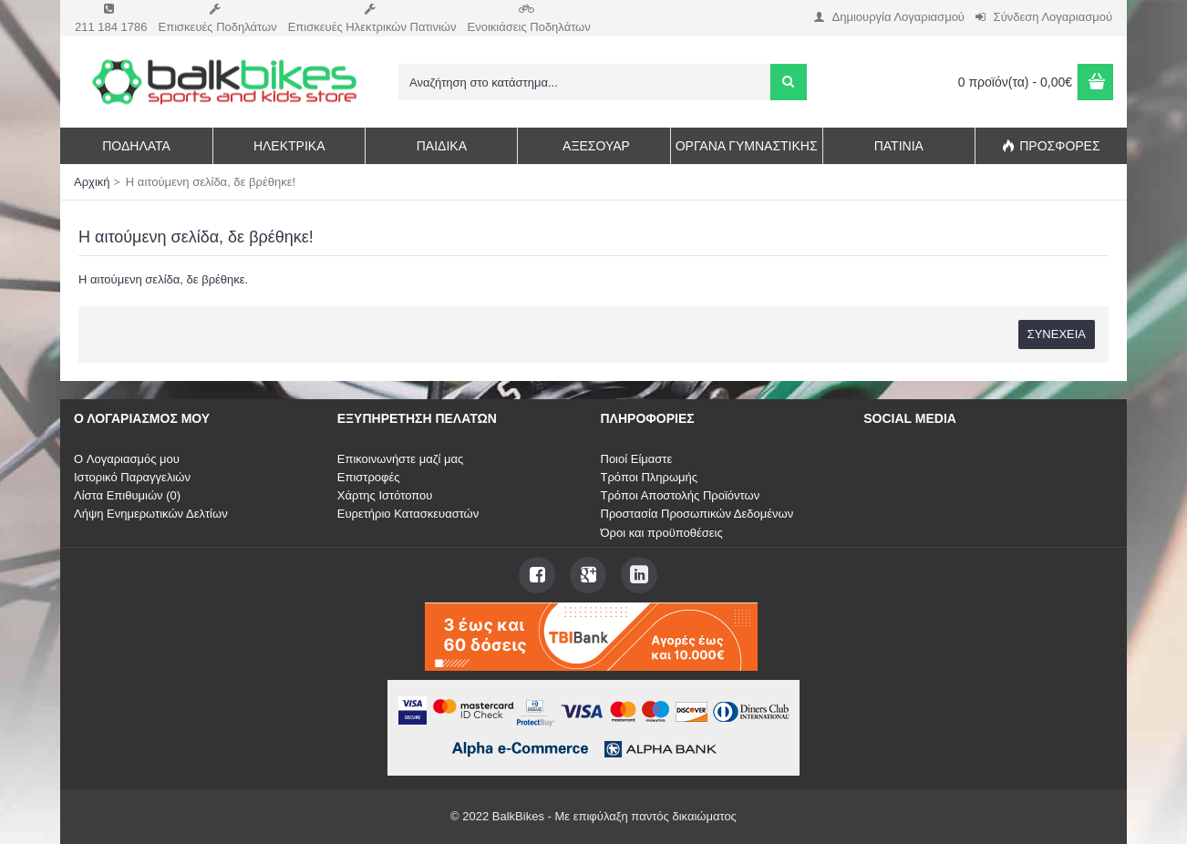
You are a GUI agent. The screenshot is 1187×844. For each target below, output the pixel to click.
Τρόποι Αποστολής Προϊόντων (680, 495)
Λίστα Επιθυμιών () (127, 495)
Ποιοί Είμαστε (637, 459)
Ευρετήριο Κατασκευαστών (408, 513)
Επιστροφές (368, 477)
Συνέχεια (1056, 334)
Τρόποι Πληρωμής (649, 477)
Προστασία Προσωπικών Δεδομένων (697, 513)
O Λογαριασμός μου (127, 459)
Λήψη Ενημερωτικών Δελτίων (151, 513)
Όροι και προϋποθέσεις (662, 533)
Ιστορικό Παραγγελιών (132, 477)
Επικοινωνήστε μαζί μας (400, 459)
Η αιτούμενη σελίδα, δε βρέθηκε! (210, 182)
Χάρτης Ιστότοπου (385, 495)
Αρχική (92, 182)
